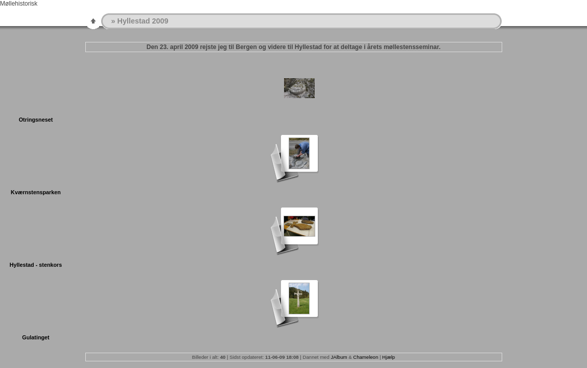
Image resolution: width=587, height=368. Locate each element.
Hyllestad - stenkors (36, 265)
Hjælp (388, 357)
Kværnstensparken (36, 192)
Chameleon (365, 357)
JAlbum (339, 357)
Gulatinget (35, 337)
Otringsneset (36, 120)
